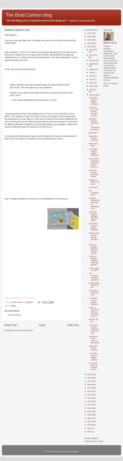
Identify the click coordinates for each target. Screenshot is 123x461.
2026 (89, 33)
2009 (89, 415)
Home (42, 325)
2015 (89, 395)
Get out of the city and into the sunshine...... (94, 237)
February (92, 89)
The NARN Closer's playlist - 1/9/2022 (93, 301)
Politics (13, 306)
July (91, 73)
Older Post (73, 325)
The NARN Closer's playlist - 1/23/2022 (94, 152)
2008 (89, 418)
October (92, 60)
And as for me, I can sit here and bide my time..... (94, 111)
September (93, 64)
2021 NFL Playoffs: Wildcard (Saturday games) (93, 261)
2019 (89, 381)
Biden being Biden (93, 145)
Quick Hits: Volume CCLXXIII (93, 138)
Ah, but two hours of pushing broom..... (93, 366)
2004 (89, 432)
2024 (89, 40)
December (93, 50)
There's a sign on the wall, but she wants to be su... (94, 312)
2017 (89, 388)
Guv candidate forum (93, 193)
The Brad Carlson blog (29, 15)
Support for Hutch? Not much (94, 182)
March (92, 86)
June (91, 76)
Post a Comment (14, 315)
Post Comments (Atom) (24, 330)
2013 (89, 401)
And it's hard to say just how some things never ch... (94, 163)
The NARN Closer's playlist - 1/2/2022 (93, 357)
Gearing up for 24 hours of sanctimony (94, 340)
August (92, 69)
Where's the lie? (93, 320)
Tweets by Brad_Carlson (94, 441)
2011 (89, 408)
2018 (89, 385)
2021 (89, 374)
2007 (89, 421)
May (91, 79)
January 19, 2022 (49, 100)
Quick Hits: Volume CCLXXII (93, 348)
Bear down (93, 133)
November (93, 55)
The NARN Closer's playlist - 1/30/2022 (94, 101)
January (92, 95)
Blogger (75, 451)
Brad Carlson (111, 43)
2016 (89, 391)
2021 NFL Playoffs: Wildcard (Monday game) (93, 216)
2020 (89, 378)
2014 (89, 398)
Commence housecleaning (94, 293)
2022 (89, 47)
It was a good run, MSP (94, 269)
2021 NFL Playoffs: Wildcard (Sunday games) (93, 249)
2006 (89, 425)
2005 (89, 428)
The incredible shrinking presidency (94, 277)
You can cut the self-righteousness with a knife (94, 329)
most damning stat (27, 69)
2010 (89, 411)
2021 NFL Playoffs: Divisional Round (93, 173)
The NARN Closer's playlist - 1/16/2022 (94, 227)
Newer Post (10, 325)
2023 (89, 43)
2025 (89, 36)
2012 (89, 405)
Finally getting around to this (94, 285)
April (91, 83)
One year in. (93, 187)
